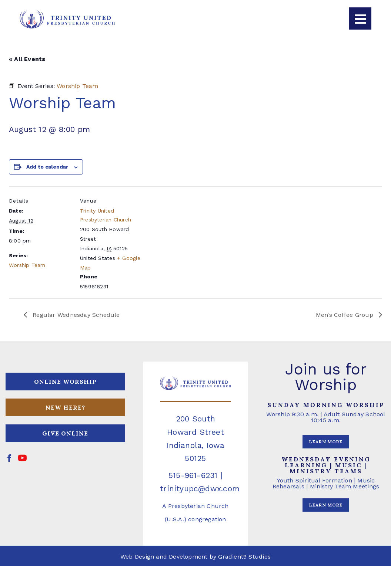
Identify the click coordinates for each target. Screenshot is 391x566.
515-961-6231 (193, 475)
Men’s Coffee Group (345, 314)
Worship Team (27, 265)
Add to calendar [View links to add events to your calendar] (47, 167)
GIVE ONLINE (65, 433)
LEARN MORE (325, 441)
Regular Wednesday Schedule (75, 314)
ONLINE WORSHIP (65, 381)
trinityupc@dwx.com (200, 488)
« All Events (27, 58)
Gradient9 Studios (244, 556)
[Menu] (360, 18)
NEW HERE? (65, 407)
